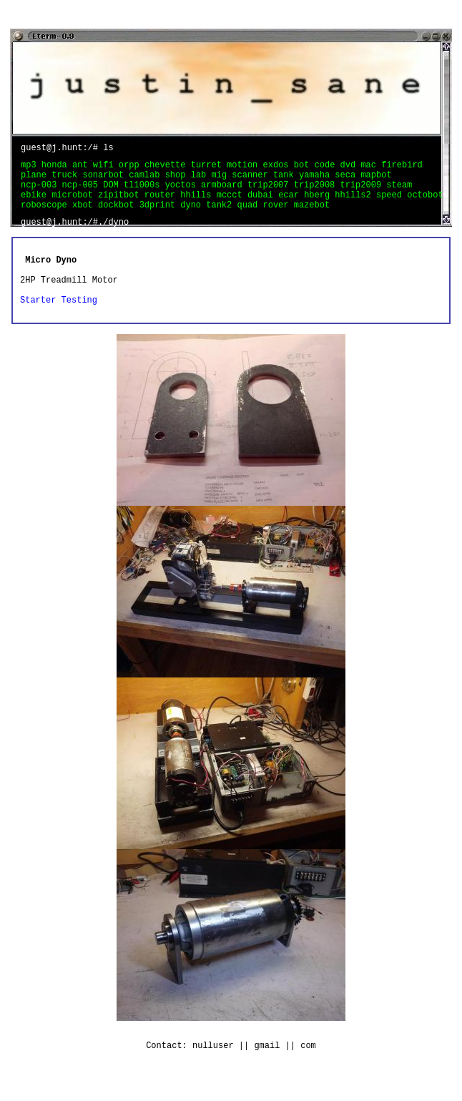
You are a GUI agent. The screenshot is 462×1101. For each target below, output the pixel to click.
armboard (224, 193)
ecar (291, 205)
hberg (319, 205)
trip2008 (317, 193)
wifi (106, 168)
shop (178, 181)
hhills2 (355, 205)
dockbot (118, 217)
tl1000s (144, 193)
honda (56, 168)
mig (221, 181)
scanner (252, 181)
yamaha (317, 181)
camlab (146, 181)
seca (347, 181)
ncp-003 (41, 193)
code (327, 168)
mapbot (375, 181)
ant (82, 168)
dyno (193, 217)
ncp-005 (83, 193)
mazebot (312, 217)
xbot (85, 217)
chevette (167, 168)
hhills (198, 205)
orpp (131, 168)
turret (209, 168)
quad (249, 217)
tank (286, 181)
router (162, 205)
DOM (113, 193)
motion (244, 168)
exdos (277, 168)
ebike (36, 205)
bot (304, 168)
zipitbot (121, 205)
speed (391, 205)
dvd (350, 168)
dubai (262, 205)
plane (36, 181)
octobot (425, 205)
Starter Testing (58, 314)
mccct (232, 205)
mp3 (31, 168)
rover (277, 217)
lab (201, 181)
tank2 (221, 217)
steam (399, 193)
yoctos (183, 193)
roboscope (46, 217)
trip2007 (270, 193)
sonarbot (105, 181)
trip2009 (363, 193)
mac (370, 168)
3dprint (160, 217)
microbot (74, 205)
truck (66, 181)
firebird (402, 168)
